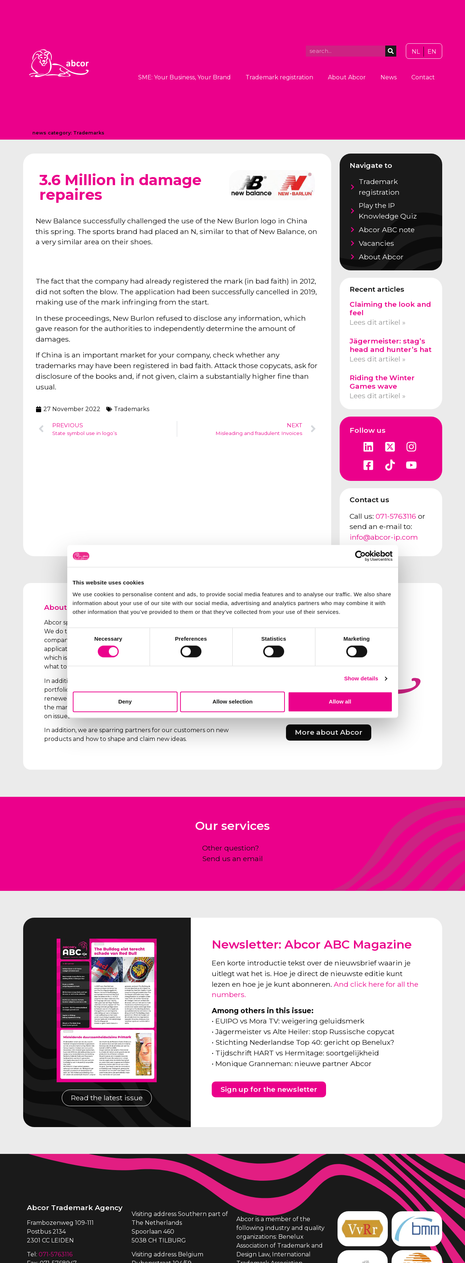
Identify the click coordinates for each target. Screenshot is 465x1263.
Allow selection (232, 701)
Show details (361, 679)
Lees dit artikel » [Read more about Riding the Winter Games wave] (377, 395)
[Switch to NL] (415, 52)
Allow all (340, 701)
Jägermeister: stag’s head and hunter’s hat (391, 345)
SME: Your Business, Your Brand (184, 77)
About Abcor (347, 77)
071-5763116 (396, 516)
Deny (125, 701)
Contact (423, 77)
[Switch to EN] (432, 52)
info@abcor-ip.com (384, 537)
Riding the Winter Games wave (382, 382)
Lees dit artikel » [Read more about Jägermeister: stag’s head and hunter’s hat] (377, 359)
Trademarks (88, 133)
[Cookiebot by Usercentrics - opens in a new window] (360, 555)
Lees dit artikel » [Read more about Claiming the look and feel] (377, 322)
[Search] (390, 51)
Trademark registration (279, 77)
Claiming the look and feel (390, 308)
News (388, 77)
